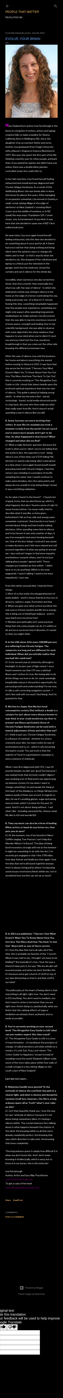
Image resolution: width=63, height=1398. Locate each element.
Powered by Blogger (31, 1288)
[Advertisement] (31, 1248)
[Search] (56, 5)
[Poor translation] (12, 1327)
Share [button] (8, 1200)
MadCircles (40, 1294)
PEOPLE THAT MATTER (22, 12)
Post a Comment (14, 1217)
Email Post (18, 1200)
